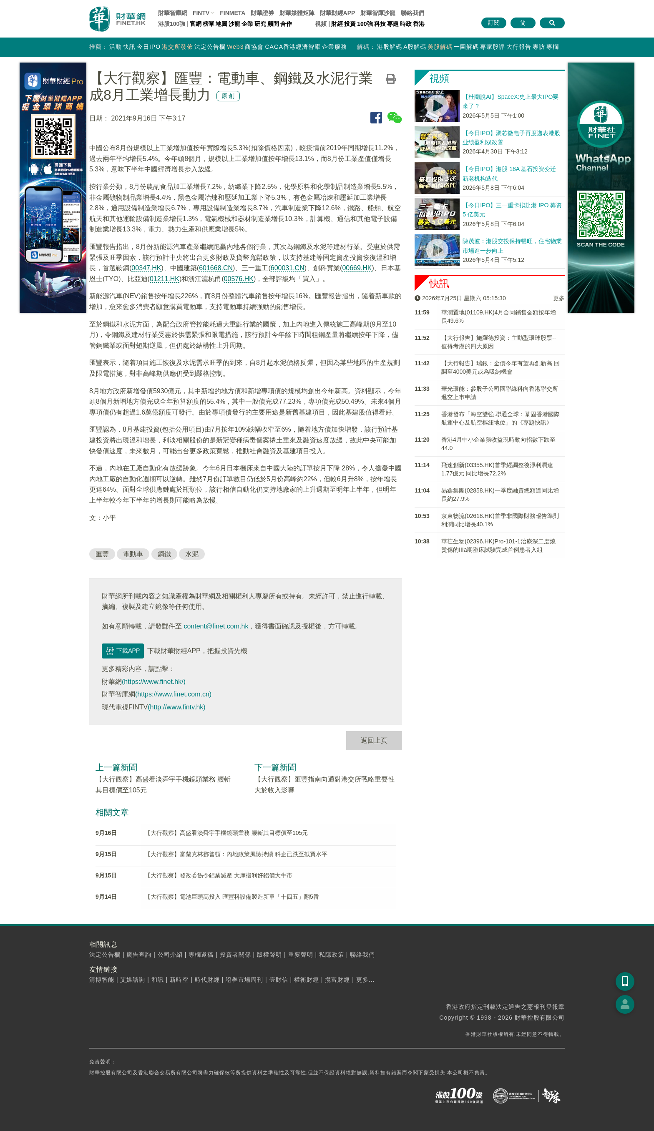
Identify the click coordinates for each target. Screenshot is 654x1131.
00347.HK (146, 267)
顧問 (273, 23)
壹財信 (278, 979)
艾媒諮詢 (132, 979)
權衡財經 (306, 979)
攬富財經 (337, 979)
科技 (380, 23)
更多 (559, 298)
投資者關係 (235, 954)
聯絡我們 (412, 13)
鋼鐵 (164, 554)
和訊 (157, 979)
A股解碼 (414, 46)
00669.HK (357, 267)
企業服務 (334, 46)
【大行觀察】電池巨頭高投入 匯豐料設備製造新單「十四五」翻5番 (232, 896)
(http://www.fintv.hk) (176, 707)
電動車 (133, 554)
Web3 (235, 46)
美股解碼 (440, 46)
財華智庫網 (172, 13)
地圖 (221, 23)
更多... (365, 979)
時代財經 (207, 979)
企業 (247, 23)
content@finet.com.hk (216, 626)
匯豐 (102, 554)
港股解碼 (389, 46)
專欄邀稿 (201, 954)
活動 (115, 46)
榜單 (208, 23)
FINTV (201, 13)
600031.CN (287, 267)
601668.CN (216, 267)
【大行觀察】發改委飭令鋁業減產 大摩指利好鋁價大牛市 (218, 875)
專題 (393, 23)
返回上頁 (374, 740)
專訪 (539, 46)
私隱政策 (331, 954)
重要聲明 (300, 954)
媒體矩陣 (296, 13)
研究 (260, 23)
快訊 (129, 46)
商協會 (254, 46)
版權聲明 (269, 954)
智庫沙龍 (377, 13)
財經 (337, 23)
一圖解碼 (466, 46)
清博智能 (101, 979)
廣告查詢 (138, 954)
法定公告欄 (210, 46)
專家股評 (492, 46)
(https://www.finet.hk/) (154, 681)
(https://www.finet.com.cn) (173, 694)
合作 (286, 23)
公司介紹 (170, 954)
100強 (364, 23)
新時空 (179, 979)
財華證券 (262, 13)
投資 (350, 23)
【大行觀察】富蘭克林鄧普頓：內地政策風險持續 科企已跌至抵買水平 (236, 854)
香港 (419, 23)
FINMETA (232, 13)
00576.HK (239, 278)
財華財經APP (337, 13)
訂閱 (494, 22)
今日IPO (149, 46)
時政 (406, 23)
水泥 (192, 554)
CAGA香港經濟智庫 (293, 46)
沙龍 (234, 23)
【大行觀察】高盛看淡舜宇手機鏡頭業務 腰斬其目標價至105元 (226, 832)
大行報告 (518, 46)
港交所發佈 (177, 46)
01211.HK (164, 278)
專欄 (552, 46)
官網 (195, 23)
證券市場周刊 (244, 979)
